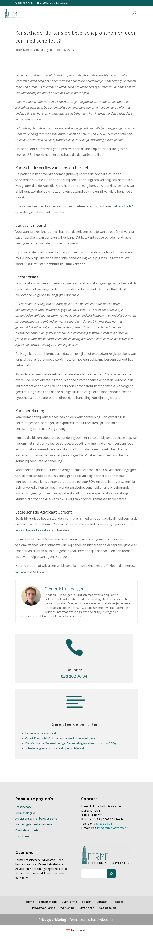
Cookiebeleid (107, 908)
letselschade (122, 206)
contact (20, 571)
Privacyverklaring (43, 908)
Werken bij (67, 908)
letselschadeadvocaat (30, 530)
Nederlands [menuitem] (79, 930)
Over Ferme (22, 836)
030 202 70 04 (25, 3)
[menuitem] (76, 930)
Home (30, 902)
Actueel (118, 902)
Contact (102, 902)
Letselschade (23, 807)
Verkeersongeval (25, 813)
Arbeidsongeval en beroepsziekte (36, 818)
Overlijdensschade (26, 830)
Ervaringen (87, 908)
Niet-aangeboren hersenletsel (34, 824)
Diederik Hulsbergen (37, 50)
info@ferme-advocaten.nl (113, 828)
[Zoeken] (111, 873)
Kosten (86, 902)
